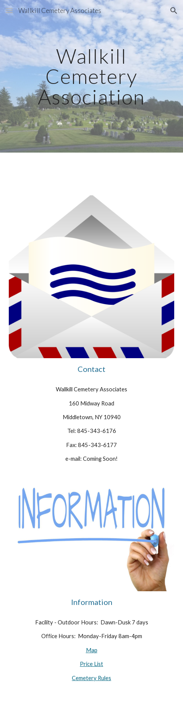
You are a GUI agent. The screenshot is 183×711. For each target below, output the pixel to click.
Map (91, 650)
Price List (91, 664)
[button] (9, 10)
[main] (92, 76)
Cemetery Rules (91, 678)
